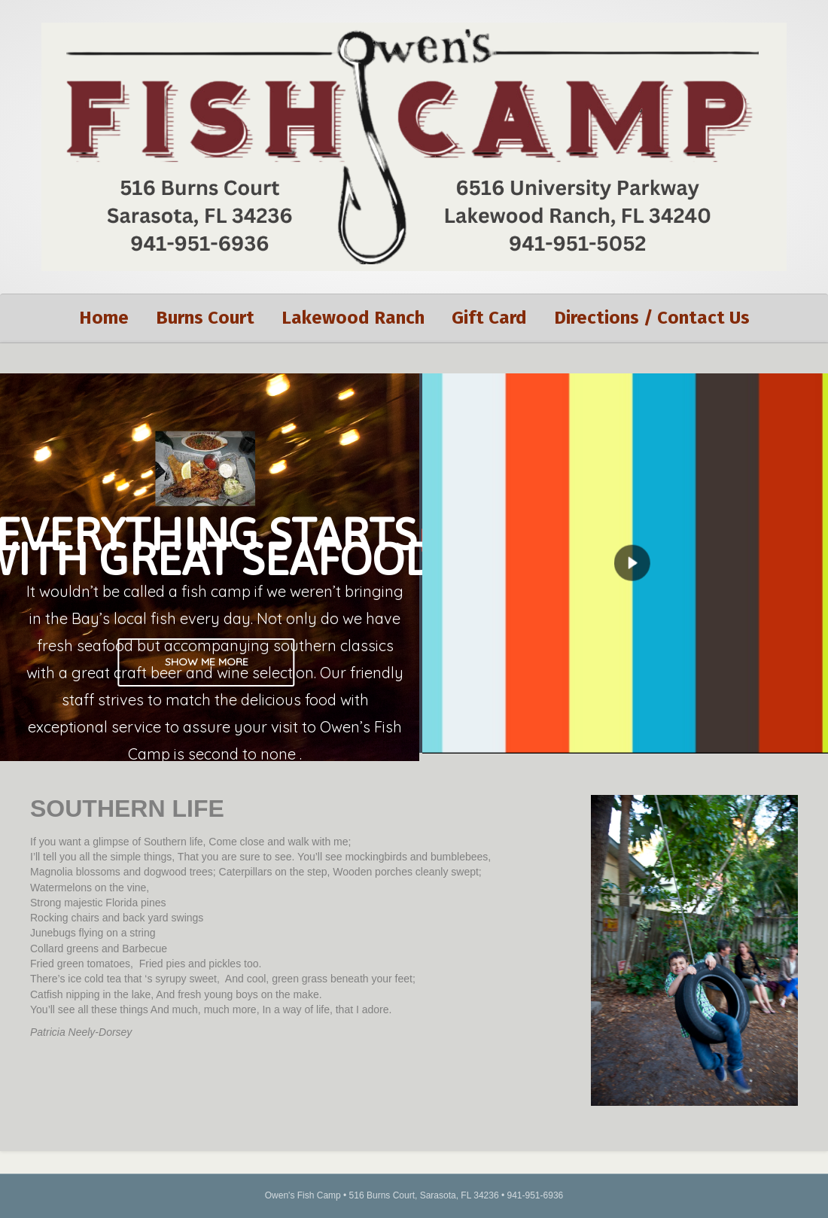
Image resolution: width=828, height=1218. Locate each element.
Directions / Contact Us (652, 317)
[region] (414, 567)
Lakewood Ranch (353, 317)
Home (104, 317)
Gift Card (489, 317)
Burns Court (205, 317)
